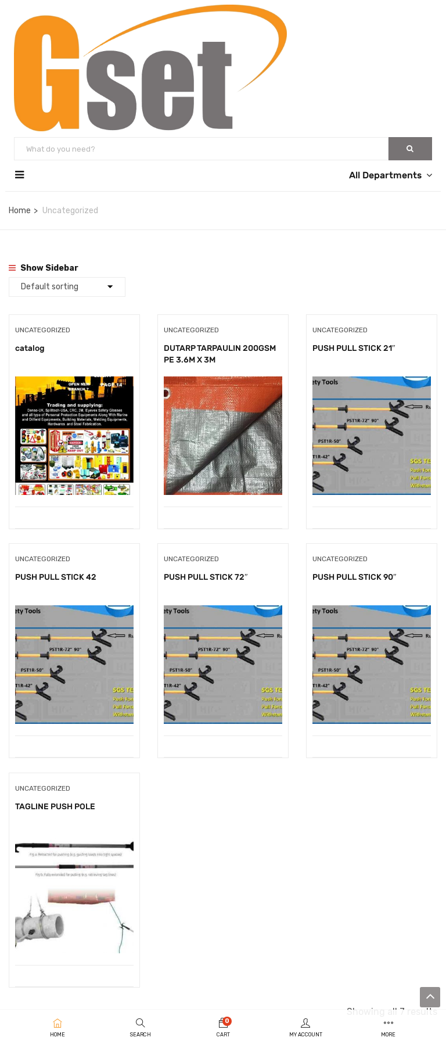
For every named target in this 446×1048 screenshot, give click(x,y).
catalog (30, 348)
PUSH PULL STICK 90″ (354, 581)
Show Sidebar (43, 268)
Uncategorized (42, 330)
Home (20, 211)
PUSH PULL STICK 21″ (353, 348)
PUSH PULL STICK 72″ (206, 581)
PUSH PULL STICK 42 (55, 581)
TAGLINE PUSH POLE (55, 813)
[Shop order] (67, 287)
